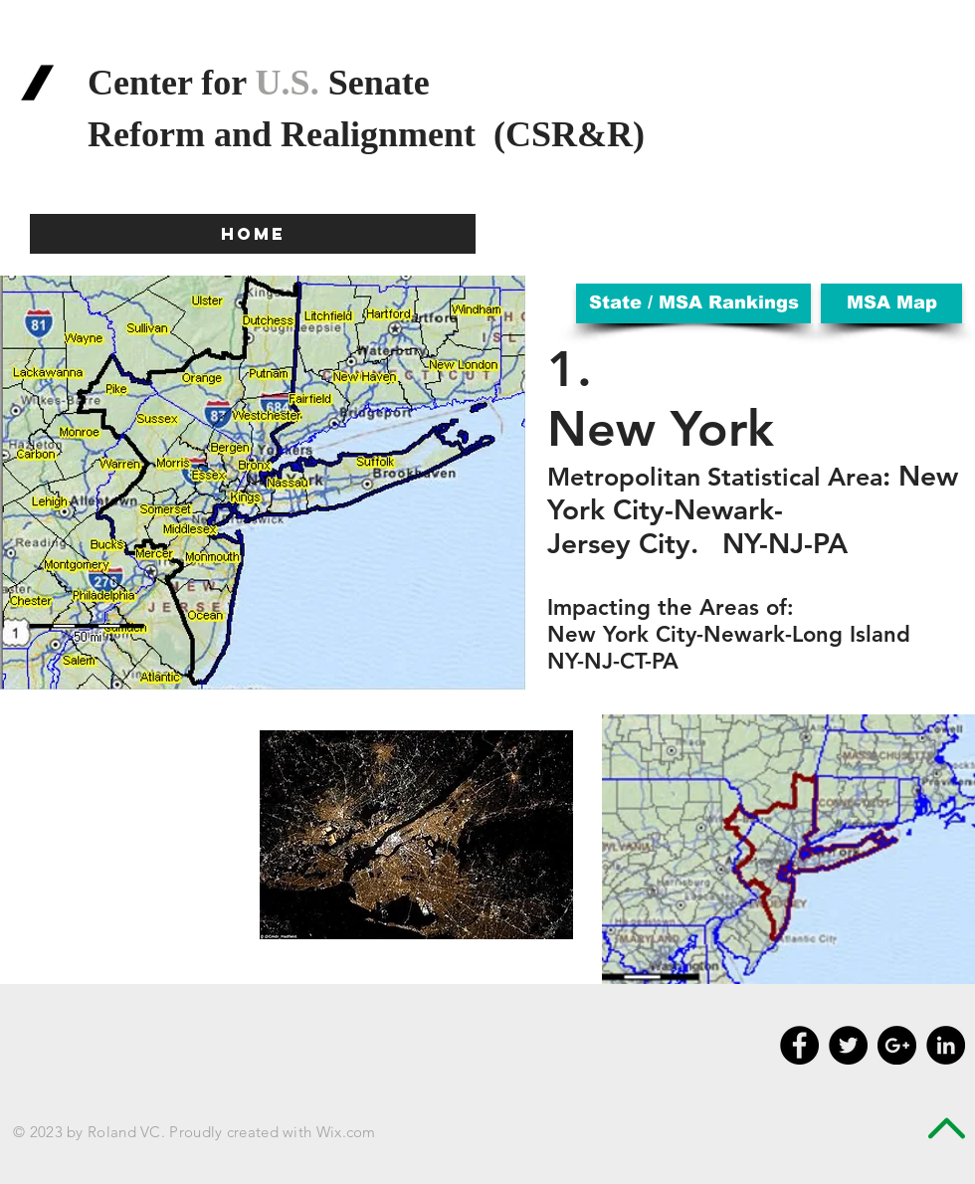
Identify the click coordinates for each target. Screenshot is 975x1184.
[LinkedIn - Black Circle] (945, 1045)
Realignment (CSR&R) (467, 134)
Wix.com (346, 1131)
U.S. (287, 82)
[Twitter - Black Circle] (848, 1045)
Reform (151, 134)
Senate (374, 82)
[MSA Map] (891, 303)
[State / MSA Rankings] (693, 303)
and (247, 134)
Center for (172, 82)
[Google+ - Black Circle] (897, 1045)
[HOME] (253, 234)
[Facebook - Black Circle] (799, 1045)
